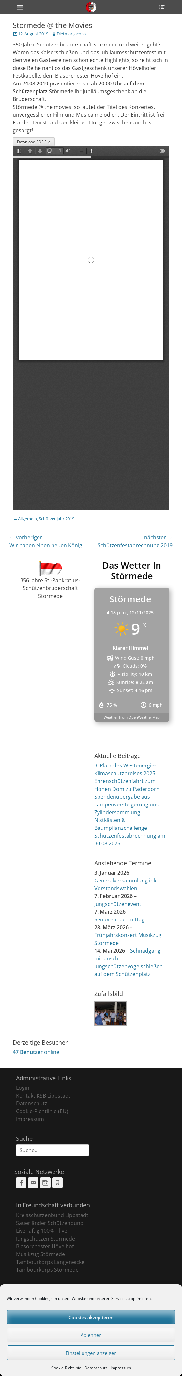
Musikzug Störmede (40, 1254)
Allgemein (27, 518)
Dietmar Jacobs (71, 34)
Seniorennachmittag (119, 919)
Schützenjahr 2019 (56, 518)
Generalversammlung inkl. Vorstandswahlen (126, 884)
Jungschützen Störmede (45, 1238)
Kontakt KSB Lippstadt (43, 1095)
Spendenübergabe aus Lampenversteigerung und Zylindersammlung (126, 804)
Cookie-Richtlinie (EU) (42, 1111)
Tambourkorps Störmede (47, 1269)
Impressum (121, 1367)
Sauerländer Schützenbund (49, 1223)
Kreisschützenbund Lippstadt (52, 1215)
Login (22, 1087)
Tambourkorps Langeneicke (50, 1262)
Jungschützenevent (117, 903)
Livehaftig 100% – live (41, 1230)
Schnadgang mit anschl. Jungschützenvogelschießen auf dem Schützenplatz (128, 962)
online (36, 1052)
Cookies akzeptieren (91, 1317)
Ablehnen (91, 1335)
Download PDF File (34, 142)
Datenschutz (95, 1367)
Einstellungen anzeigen (91, 1353)
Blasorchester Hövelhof (45, 1246)
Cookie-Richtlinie (66, 1367)
